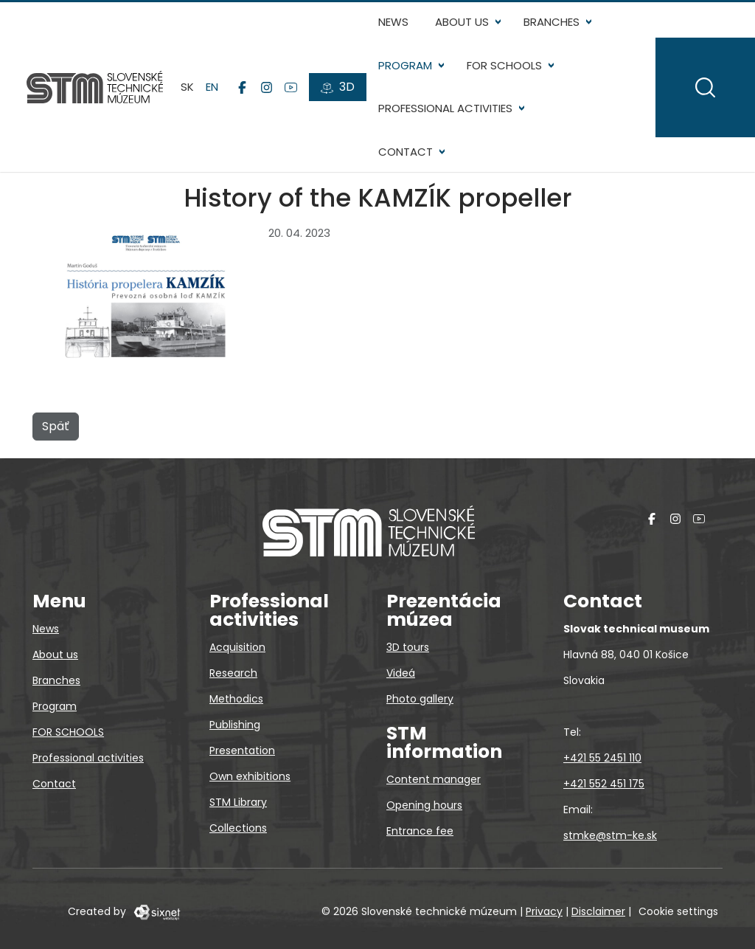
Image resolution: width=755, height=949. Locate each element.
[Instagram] (266, 87)
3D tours (407, 647)
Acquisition (237, 647)
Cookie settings (678, 911)
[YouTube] (291, 87)
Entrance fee (419, 831)
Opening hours (424, 805)
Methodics (236, 698)
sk (187, 86)
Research (233, 673)
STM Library (238, 802)
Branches (551, 22)
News (393, 22)
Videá (400, 673)
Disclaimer (598, 911)
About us (462, 22)
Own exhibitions (249, 776)
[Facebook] (242, 87)
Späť (55, 426)
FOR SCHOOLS (504, 65)
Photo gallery (419, 698)
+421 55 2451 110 (602, 757)
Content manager (433, 779)
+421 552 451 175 (603, 783)
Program (405, 65)
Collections (238, 828)
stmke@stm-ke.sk (610, 835)
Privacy (544, 911)
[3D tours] (337, 87)
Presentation (242, 750)
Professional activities (445, 108)
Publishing (234, 724)
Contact (405, 151)
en (212, 86)
